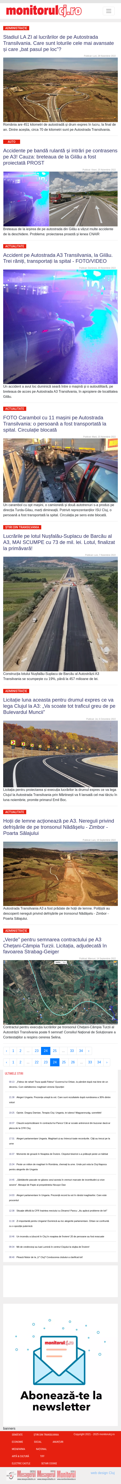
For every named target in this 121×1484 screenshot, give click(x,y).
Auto (11, 141)
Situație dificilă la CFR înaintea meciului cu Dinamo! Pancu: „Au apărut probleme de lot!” (61, 1210)
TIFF (42, 1456)
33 (72, 1051)
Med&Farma (18, 1449)
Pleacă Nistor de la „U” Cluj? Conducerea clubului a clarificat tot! (49, 1257)
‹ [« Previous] (6, 1051)
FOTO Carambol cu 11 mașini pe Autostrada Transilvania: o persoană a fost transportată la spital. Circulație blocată (54, 424)
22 (36, 1062)
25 (55, 1051)
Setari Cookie (49, 1463)
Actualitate (14, 246)
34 (81, 1051)
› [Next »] (88, 1051)
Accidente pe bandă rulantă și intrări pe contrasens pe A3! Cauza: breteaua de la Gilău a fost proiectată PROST (60, 157)
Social (38, 1441)
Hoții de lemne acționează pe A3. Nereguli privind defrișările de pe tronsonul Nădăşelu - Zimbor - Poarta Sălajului (58, 827)
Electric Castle (21, 1463)
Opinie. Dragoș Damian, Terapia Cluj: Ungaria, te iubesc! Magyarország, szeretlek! (59, 1112)
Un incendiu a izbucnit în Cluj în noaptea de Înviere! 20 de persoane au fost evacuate (60, 1236)
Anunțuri (58, 1441)
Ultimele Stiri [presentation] (14, 1073)
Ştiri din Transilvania (22, 527)
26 (73, 1062)
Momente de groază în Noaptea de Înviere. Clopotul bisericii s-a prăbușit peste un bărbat (62, 1154)
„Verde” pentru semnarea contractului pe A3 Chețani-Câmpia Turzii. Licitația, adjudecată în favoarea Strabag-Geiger (55, 946)
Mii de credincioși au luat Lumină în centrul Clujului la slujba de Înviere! (52, 1247)
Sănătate (17, 1434)
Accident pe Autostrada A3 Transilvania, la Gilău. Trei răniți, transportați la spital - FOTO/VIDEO (58, 258)
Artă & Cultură (20, 1456)
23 (36, 1051)
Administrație (16, 28)
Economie (17, 1441)
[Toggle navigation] (109, 11)
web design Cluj (103, 1473)
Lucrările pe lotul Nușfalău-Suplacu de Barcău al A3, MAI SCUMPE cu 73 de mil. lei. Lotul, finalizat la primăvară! (59, 542)
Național (41, 1449)
